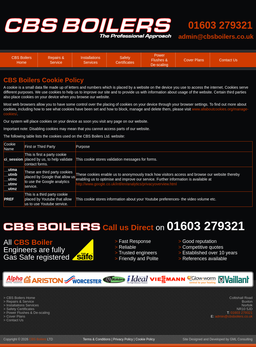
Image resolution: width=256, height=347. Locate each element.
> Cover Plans (14, 316)
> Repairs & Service (18, 301)
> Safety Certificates (18, 309)
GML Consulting (241, 339)
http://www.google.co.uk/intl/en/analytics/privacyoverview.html (126, 184)
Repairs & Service (56, 60)
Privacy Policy (123, 339)
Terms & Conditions (97, 339)
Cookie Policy (145, 339)
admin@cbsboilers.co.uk (215, 36)
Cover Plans (194, 60)
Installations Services (90, 60)
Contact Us (228, 60)
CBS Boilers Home (22, 60)
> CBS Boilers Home (19, 298)
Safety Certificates (125, 60)
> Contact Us (13, 320)
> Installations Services (21, 305)
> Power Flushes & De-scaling (26, 313)
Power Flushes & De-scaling (159, 60)
